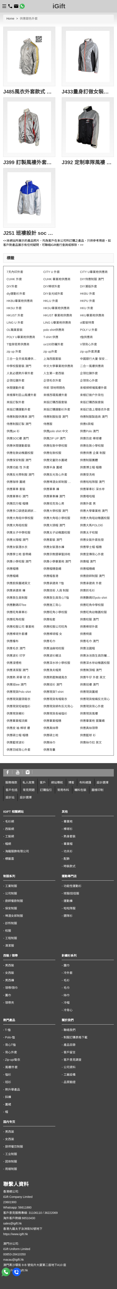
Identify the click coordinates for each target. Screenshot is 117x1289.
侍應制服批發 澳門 (55, 416)
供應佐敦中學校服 (55, 445)
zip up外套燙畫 (90, 351)
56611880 (24, 1207)
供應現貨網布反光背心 (58, 706)
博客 (71, 782)
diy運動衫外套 (16, 293)
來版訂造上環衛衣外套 (95, 409)
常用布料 (63, 790)
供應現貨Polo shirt (19, 691)
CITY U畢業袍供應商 (94, 272)
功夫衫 (68, 851)
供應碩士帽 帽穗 (17, 735)
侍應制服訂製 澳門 (19, 424)
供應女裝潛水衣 (17, 547)
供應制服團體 (89, 460)
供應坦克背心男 (53, 503)
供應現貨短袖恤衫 (18, 706)
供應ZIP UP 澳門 (54, 438)
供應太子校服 (89, 532)
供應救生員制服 (17, 597)
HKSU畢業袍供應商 (56, 308)
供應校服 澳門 (89, 619)
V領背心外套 (88, 344)
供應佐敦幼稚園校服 (20, 453)
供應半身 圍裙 (52, 467)
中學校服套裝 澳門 (19, 366)
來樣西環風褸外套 (55, 395)
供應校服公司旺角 (55, 626)
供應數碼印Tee (16, 605)
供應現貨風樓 (89, 713)
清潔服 (9, 945)
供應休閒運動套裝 (18, 445)
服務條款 (11, 782)
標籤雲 (9, 858)
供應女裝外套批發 (92, 539)
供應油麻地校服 (53, 648)
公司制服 (11, 893)
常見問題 (29, 790)
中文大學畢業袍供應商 (58, 366)
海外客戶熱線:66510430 (19, 1218)
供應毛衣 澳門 (16, 648)
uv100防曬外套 (53, 344)
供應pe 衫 (13, 431)
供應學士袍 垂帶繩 (19, 554)
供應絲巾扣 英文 (91, 742)
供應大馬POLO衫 (91, 525)
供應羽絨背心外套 (18, 749)
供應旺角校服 (15, 619)
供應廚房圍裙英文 (18, 583)
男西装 (9, 1131)
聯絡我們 (70, 1030)
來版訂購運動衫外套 (56, 409)
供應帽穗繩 (87, 568)
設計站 (10, 797)
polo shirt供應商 (53, 330)
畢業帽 (68, 843)
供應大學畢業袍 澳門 (94, 510)
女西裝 (9, 973)
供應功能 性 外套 (18, 467)
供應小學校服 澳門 (19, 561)
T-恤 (7, 1030)
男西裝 (9, 965)
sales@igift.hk (12, 1223)
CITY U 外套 (51, 272)
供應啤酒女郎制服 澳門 (58, 482)
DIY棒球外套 (51, 286)
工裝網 (9, 836)
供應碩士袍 (50, 735)
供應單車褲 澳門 (54, 496)
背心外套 (11, 1052)
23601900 (9, 1202)
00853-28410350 (14, 1254)
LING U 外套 (15, 322)
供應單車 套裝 (16, 489)
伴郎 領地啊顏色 (54, 387)
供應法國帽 (87, 648)
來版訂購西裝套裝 (92, 402)
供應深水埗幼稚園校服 (95, 663)
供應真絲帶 (50, 728)
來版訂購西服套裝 (55, 402)
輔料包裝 (80, 790)
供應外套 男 (88, 503)
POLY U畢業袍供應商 (21, 337)
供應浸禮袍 (14, 663)
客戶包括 (11, 790)
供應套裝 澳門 (52, 539)
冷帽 (67, 1002)
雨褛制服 (11, 1169)
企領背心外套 (89, 380)
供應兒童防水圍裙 (55, 460)
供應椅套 (86, 634)
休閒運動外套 (15, 387)
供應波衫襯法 (52, 655)
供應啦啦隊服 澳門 (92, 482)
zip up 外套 (14, 351)
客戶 (43, 782)
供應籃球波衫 (15, 742)
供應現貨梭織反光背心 (95, 699)
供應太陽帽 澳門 (17, 539)
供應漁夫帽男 (52, 670)
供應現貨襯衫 (15, 713)
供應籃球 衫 (88, 735)
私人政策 (28, 782)
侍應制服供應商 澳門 (20, 416)
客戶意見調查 (72, 1059)
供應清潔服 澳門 (17, 670)
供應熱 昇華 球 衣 (18, 677)
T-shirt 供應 (50, 337)
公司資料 (70, 1067)
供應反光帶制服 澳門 (20, 474)
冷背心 (68, 1010)
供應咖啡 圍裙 (16, 482)
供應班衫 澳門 (52, 684)
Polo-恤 (10, 1037)
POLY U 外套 (88, 330)
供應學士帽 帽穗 (91, 547)
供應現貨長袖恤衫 (55, 713)
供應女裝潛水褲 (53, 547)
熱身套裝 (70, 836)
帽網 (8, 843)
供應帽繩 (13, 576)
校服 (8, 930)
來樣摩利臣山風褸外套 (21, 395)
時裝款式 (70, 866)
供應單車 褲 (51, 489)
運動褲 (68, 901)
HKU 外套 (86, 308)
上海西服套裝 (52, 358)
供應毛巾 (49, 641)
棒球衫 (68, 829)
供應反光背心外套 (55, 474)
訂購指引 (46, 790)
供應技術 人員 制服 (56, 590)
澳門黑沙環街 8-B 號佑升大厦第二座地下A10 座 (34, 1265)
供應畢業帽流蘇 (17, 720)
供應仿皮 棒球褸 (91, 438)
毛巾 (67, 987)
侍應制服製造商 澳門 (94, 416)
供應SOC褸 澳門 (18, 438)
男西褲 (9, 980)
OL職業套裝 (15, 330)
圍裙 (8, 1104)
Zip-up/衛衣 (12, 1059)
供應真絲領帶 (89, 728)
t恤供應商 (86, 337)
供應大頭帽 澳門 (54, 525)
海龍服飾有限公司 (17, 851)
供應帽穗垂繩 (52, 568)
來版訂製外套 (15, 402)
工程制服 (11, 938)
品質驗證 (70, 1082)
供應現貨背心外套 (92, 706)
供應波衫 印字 (16, 655)
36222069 (51, 1212)
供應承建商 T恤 (53, 583)
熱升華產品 (12, 1089)
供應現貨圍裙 (89, 691)
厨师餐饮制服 (14, 1146)
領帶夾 (9, 1002)
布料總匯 (85, 782)
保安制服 (11, 908)
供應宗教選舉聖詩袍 (56, 554)
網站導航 (57, 782)
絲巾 (67, 995)
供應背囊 (49, 749)
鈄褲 (8, 1097)
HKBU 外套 (87, 293)
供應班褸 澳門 (89, 684)
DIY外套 (12, 286)
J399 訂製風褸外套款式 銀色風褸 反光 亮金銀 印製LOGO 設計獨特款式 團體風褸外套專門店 (29, 162)
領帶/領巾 (11, 987)
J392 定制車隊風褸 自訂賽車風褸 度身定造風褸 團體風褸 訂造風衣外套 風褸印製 (88, 162)
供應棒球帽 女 (52, 634)
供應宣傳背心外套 (92, 554)
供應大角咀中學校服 (20, 518)
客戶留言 (70, 1052)
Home (10, 18)
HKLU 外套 (50, 301)
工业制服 (11, 1154)
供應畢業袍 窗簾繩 (92, 720)
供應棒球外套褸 (17, 634)
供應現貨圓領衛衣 (18, 699)
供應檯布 (13, 641)
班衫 (8, 1082)
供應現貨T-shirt (53, 691)
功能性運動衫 (72, 886)
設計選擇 (102, 782)
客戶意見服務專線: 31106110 (22, 1212)
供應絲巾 (49, 742)
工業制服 (11, 886)
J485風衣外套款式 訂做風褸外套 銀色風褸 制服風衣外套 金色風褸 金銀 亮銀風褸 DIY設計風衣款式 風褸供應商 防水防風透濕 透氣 (29, 92)
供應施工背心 (52, 605)
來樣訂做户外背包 (92, 395)
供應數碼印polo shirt (93, 597)
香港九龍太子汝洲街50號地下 (22, 1228)
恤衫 (8, 1074)
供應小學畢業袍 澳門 (57, 561)
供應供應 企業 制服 (93, 453)
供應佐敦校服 (52, 453)
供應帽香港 (50, 576)
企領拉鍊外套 (89, 373)
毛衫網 (9, 821)
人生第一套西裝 (53, 373)
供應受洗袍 (87, 474)
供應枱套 (49, 619)
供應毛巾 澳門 (89, 641)
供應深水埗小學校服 (56, 663)
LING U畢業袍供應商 (57, 322)
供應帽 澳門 (88, 561)
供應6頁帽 (87, 424)
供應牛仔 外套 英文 (93, 677)
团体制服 (11, 1161)
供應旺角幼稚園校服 (93, 612)
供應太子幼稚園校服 (56, 532)
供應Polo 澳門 (89, 431)
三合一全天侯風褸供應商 (22, 358)
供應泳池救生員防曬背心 (95, 655)
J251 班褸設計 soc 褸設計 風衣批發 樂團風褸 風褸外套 (29, 233)
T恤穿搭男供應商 (18, 344)
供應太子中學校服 (18, 532)
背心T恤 (10, 1044)
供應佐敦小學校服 (92, 445)
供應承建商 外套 (91, 583)
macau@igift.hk (13, 1259)
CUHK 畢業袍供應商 (57, 279)
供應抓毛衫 (87, 590)
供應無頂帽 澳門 (91, 670)
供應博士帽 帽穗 (91, 467)
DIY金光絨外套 (53, 293)
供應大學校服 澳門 (55, 510)
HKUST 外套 (15, 315)
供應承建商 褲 (16, 590)
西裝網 (9, 829)
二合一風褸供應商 (92, 366)
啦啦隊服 (70, 908)
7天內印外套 (15, 272)
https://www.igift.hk (15, 1234)
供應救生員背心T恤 (56, 597)
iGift (59, 6)
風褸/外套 (11, 1067)
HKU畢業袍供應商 (92, 315)
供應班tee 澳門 (16, 684)
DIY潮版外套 (88, 286)
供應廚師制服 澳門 (92, 576)
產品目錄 (70, 1044)
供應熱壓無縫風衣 (55, 677)
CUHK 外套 (14, 279)
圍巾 (8, 995)
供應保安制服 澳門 (19, 460)
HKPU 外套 (87, 301)
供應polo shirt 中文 (55, 431)
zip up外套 (50, 351)
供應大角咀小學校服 (56, 518)
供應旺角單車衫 (17, 612)
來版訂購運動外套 (18, 409)
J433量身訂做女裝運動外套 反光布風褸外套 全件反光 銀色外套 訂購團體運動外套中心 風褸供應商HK (88, 92)
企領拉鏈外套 (15, 380)
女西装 (9, 1139)
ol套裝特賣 (87, 322)
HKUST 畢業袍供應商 (57, 315)
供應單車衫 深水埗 (92, 489)
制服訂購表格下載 (75, 1037)
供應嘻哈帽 (87, 496)
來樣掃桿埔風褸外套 (93, 387)
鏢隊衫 (68, 915)
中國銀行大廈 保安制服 (95, 358)
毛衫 (67, 980)
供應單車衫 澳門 (17, 496)
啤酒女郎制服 (14, 915)
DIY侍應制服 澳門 (92, 279)
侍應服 (47, 424)
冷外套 (68, 973)
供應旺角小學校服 (55, 612)
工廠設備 (70, 1074)
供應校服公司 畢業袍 (20, 626)
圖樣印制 (97, 790)
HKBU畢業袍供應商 (20, 301)
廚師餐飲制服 (14, 901)
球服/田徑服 (71, 893)
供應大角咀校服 (17, 525)
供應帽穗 (13, 568)
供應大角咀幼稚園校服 (95, 518)
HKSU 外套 (14, 308)
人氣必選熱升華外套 (20, 373)
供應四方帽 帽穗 (17, 503)
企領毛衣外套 (52, 380)
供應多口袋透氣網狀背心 (22, 510)
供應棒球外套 (89, 626)
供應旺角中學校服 (92, 605)
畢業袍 (68, 821)
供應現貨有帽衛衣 (55, 699)
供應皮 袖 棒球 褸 (18, 728)
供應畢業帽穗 (52, 720)
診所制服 (11, 923)
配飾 (67, 858)
